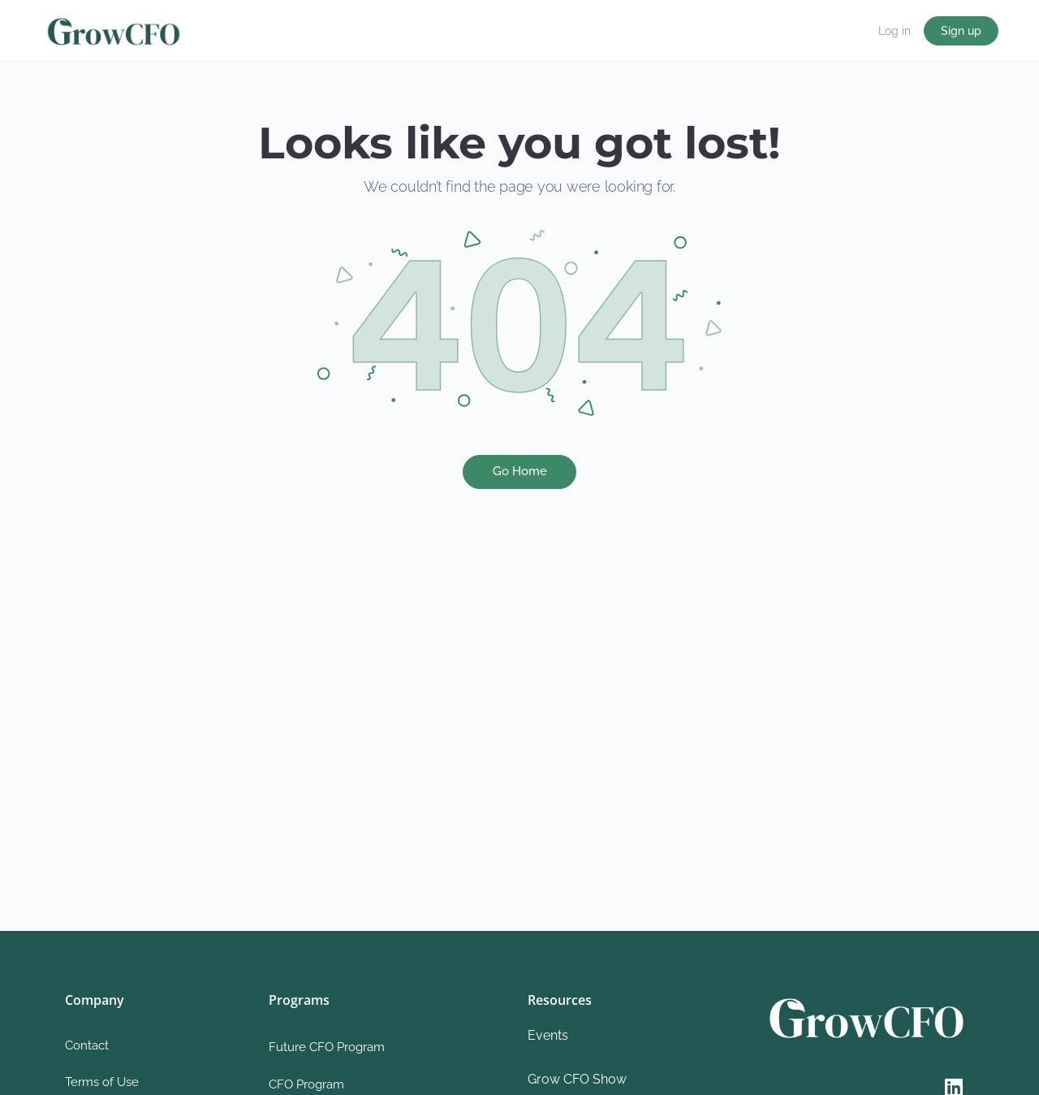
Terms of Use (102, 1082)
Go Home (520, 471)
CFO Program (306, 1084)
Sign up (961, 30)
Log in (894, 30)
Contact (87, 1045)
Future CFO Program (327, 1047)
